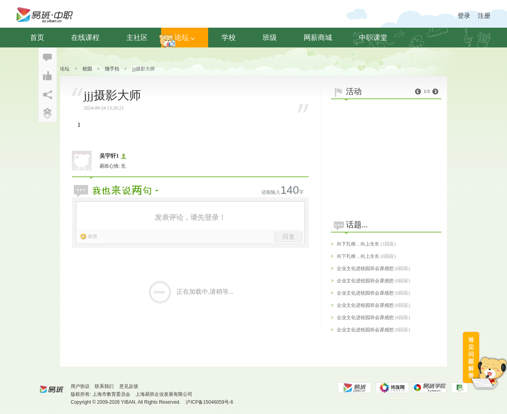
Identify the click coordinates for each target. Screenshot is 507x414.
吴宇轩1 (109, 156)
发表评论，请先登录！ (190, 217)
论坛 (185, 38)
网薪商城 (318, 38)
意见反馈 (128, 386)
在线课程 (85, 38)
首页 (37, 38)
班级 (270, 38)
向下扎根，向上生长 (358, 244)
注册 (484, 15)
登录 (464, 15)
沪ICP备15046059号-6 (209, 402)
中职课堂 (373, 38)
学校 (229, 38)
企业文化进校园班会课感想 (365, 268)
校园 (87, 69)
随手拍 (112, 69)
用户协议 (80, 386)
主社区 (137, 38)
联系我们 (104, 386)
